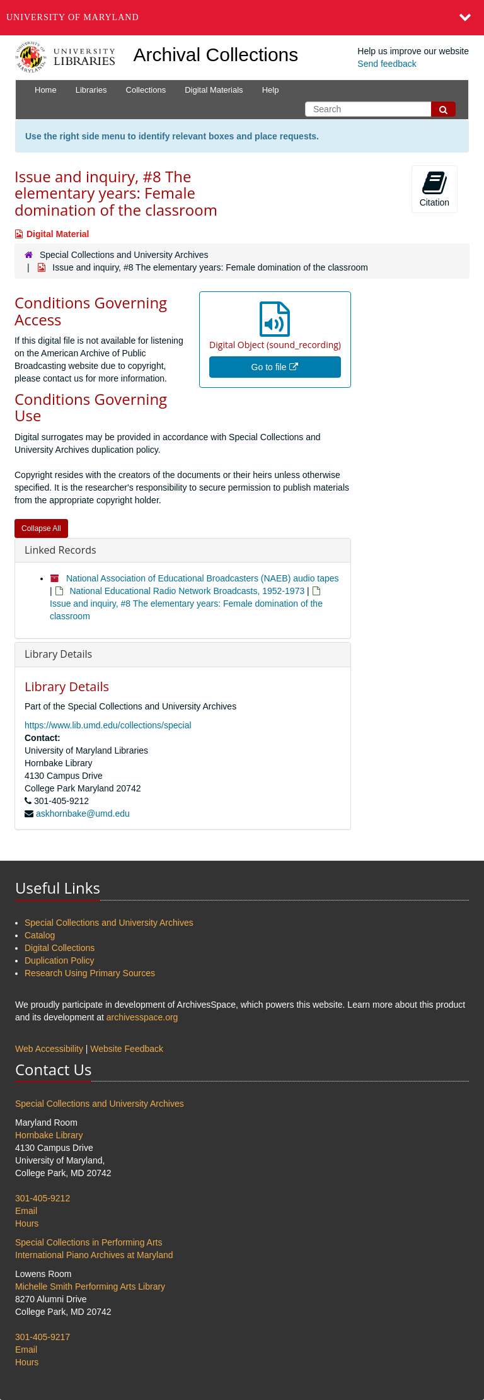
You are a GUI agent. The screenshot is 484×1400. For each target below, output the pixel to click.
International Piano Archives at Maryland (94, 1255)
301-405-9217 (42, 1337)
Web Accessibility (49, 1049)
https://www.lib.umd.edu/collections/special (108, 725)
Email (26, 1211)
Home (46, 90)
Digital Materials (214, 90)
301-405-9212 (42, 1198)
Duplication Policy (60, 960)
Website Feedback (126, 1049)
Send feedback (386, 64)
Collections (146, 90)
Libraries (91, 90)
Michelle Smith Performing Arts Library (90, 1286)
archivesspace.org (142, 1017)
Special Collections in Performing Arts (88, 1242)
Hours (26, 1223)
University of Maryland (72, 17)
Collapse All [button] (41, 528)
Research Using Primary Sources (90, 973)
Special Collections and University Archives (124, 255)
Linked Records (60, 550)
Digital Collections (60, 948)
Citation (434, 188)
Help (270, 90)
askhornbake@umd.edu (83, 813)
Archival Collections (216, 54)
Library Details (58, 654)
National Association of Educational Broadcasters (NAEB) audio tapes (202, 578)
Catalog (40, 935)
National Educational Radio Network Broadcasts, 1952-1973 (186, 591)
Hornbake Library (49, 1135)
